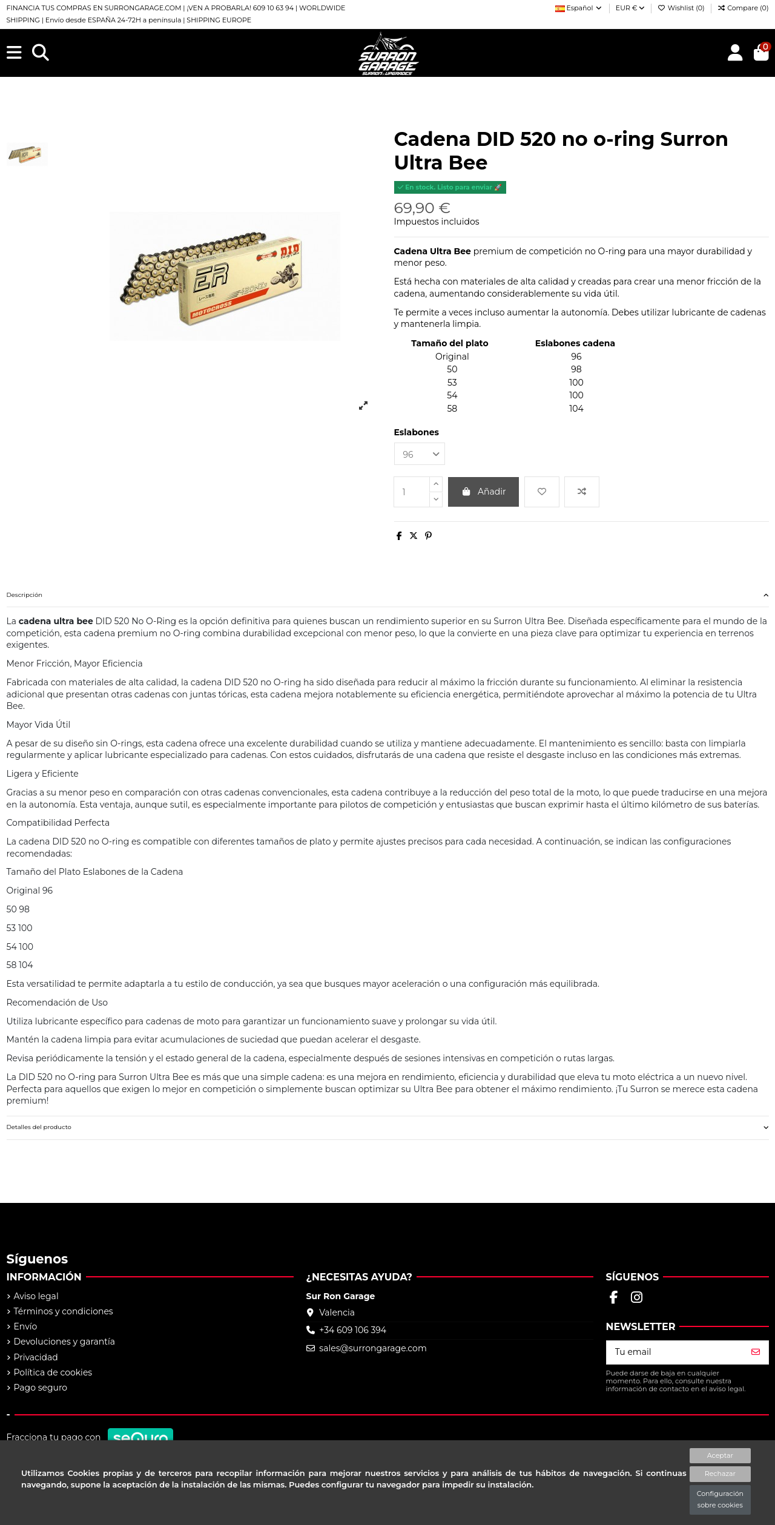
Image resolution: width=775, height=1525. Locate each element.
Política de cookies (53, 1372)
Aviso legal (36, 1296)
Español (579, 8)
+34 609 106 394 (352, 1330)
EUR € (630, 8)
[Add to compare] (581, 491)
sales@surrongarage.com (372, 1348)
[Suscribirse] (755, 1352)
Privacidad (36, 1357)
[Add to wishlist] (541, 491)
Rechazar (720, 1473)
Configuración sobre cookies (720, 1499)
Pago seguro (41, 1387)
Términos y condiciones (63, 1311)
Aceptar (720, 1455)
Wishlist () (682, 8)
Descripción (388, 595)
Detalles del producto (388, 1127)
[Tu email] (675, 1352)
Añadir (483, 491)
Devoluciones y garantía (65, 1341)
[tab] (388, 595)
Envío (26, 1326)
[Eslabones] (419, 454)
